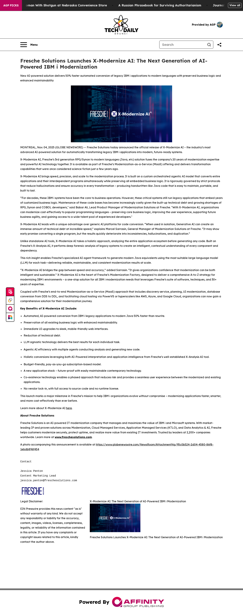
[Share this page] (219, 44)
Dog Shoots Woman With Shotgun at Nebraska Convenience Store (58, 5)
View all (235, 5)
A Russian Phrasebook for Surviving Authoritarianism (162, 5)
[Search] (182, 45)
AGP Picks (11, 5)
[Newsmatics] (10, 317)
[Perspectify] (10, 300)
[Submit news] (10, 292)
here (69, 408)
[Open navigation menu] (29, 44)
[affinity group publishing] (10, 309)
